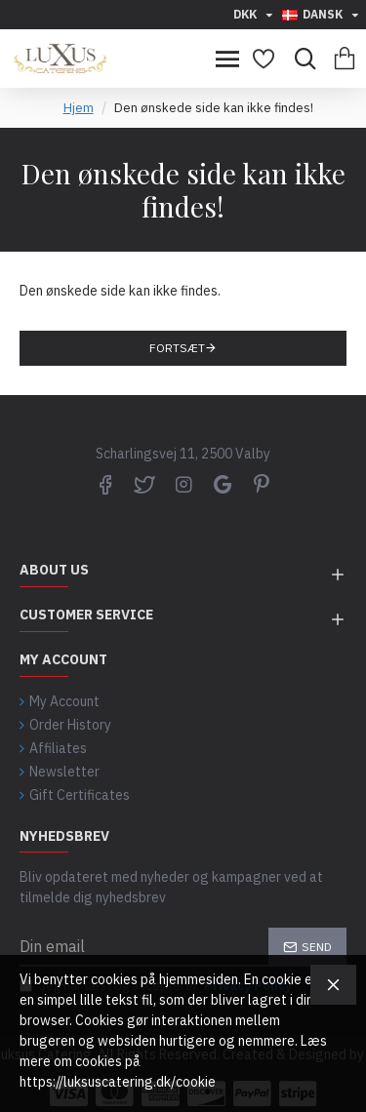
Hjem (78, 107)
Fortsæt (177, 347)
